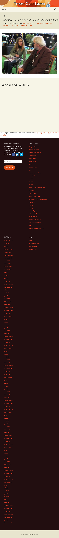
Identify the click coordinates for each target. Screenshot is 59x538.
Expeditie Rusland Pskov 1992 (37, 187)
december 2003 (8, 523)
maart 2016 (7, 427)
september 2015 (8, 444)
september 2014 (8, 479)
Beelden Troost (33, 167)
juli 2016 (6, 415)
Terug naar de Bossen (35, 219)
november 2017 (8, 368)
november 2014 (8, 473)
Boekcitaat (32, 176)
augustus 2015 (8, 447)
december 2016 (8, 400)
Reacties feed (33, 246)
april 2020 (6, 296)
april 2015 (6, 459)
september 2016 (8, 409)
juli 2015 (6, 450)
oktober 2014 (7, 476)
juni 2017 (6, 383)
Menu (4, 9)
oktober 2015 (7, 441)
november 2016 (8, 403)
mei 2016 (6, 421)
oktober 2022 (7, 252)
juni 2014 (6, 488)
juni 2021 (6, 272)
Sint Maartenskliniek (34, 214)
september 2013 (8, 514)
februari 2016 (7, 430)
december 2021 (8, 267)
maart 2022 (7, 261)
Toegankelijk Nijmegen (35, 222)
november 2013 (8, 508)
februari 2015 (7, 465)
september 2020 (8, 284)
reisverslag (32, 211)
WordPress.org (33, 249)
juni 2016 (6, 418)
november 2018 (8, 339)
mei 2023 (6, 243)
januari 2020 (7, 304)
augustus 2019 (8, 316)
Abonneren (9, 167)
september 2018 (8, 345)
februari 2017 (7, 395)
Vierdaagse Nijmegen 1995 (36, 228)
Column (31, 179)
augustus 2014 (8, 482)
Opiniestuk (32, 202)
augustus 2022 (8, 258)
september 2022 (8, 255)
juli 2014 (6, 485)
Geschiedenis (32, 193)
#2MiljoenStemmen (34, 147)
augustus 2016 (8, 412)
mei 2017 (6, 386)
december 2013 (8, 505)
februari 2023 (7, 246)
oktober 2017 (7, 371)
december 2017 (8, 366)
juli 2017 (6, 380)
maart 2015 (7, 462)
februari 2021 (7, 278)
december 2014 (8, 470)
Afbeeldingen (32, 155)
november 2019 (8, 310)
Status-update (33, 216)
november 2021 (8, 269)
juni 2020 (6, 290)
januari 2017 (7, 398)
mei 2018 (6, 357)
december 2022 (8, 249)
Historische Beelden (34, 196)
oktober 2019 (7, 313)
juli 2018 (6, 351)
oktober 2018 (7, 342)
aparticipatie (32, 158)
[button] (29, 53)
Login (30, 240)
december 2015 (8, 435)
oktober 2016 (7, 406)
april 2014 (6, 494)
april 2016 (6, 424)
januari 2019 (7, 334)
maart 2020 (7, 299)
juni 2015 (6, 453)
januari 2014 (7, 502)
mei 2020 (6, 293)
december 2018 (8, 336)
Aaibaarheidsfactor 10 (35, 152)
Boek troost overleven (35, 173)
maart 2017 (7, 392)
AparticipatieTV (33, 161)
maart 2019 (7, 331)
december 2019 (8, 307)
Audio (30, 164)
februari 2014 (7, 499)
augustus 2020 (8, 287)
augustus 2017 (8, 377)
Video (30, 225)
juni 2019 (6, 322)
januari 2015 (7, 467)
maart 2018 (7, 360)
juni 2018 (6, 354)
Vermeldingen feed (34, 243)
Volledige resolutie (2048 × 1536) (23, 25)
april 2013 (6, 520)
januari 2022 (7, 264)
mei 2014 (6, 491)
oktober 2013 (7, 511)
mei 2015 (6, 456)
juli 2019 (6, 319)
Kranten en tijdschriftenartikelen (38, 199)
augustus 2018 (8, 348)
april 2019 (6, 328)
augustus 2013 (8, 517)
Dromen (31, 182)
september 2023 (8, 240)
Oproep (31, 205)
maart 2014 (7, 497)
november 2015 (8, 438)
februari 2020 (7, 301)
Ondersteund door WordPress (29, 534)
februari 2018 (7, 363)
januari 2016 (7, 432)
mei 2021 (6, 275)
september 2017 (8, 374)
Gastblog (31, 190)
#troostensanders (34, 150)
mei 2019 (6, 325)
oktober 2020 (7, 281)
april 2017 (6, 389)
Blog (30, 170)
